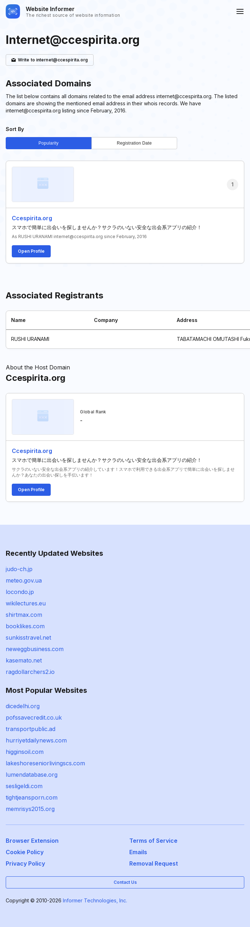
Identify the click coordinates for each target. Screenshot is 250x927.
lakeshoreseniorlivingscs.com (45, 763)
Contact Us (125, 882)
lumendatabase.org (32, 774)
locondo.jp (20, 591)
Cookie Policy (25, 852)
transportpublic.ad (30, 728)
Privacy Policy (25, 863)
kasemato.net (24, 660)
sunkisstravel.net (28, 637)
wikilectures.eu (26, 603)
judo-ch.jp (19, 569)
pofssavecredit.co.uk (34, 717)
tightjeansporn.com (32, 797)
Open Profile (31, 251)
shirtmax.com (24, 614)
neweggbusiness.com (35, 649)
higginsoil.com (25, 751)
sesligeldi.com (24, 786)
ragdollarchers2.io (30, 671)
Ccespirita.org (32, 218)
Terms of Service (153, 840)
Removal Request (153, 863)
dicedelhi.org (23, 706)
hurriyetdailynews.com (36, 740)
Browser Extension (32, 840)
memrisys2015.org (30, 808)
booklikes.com (25, 626)
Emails (138, 852)
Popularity (49, 143)
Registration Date (134, 143)
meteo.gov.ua (24, 580)
